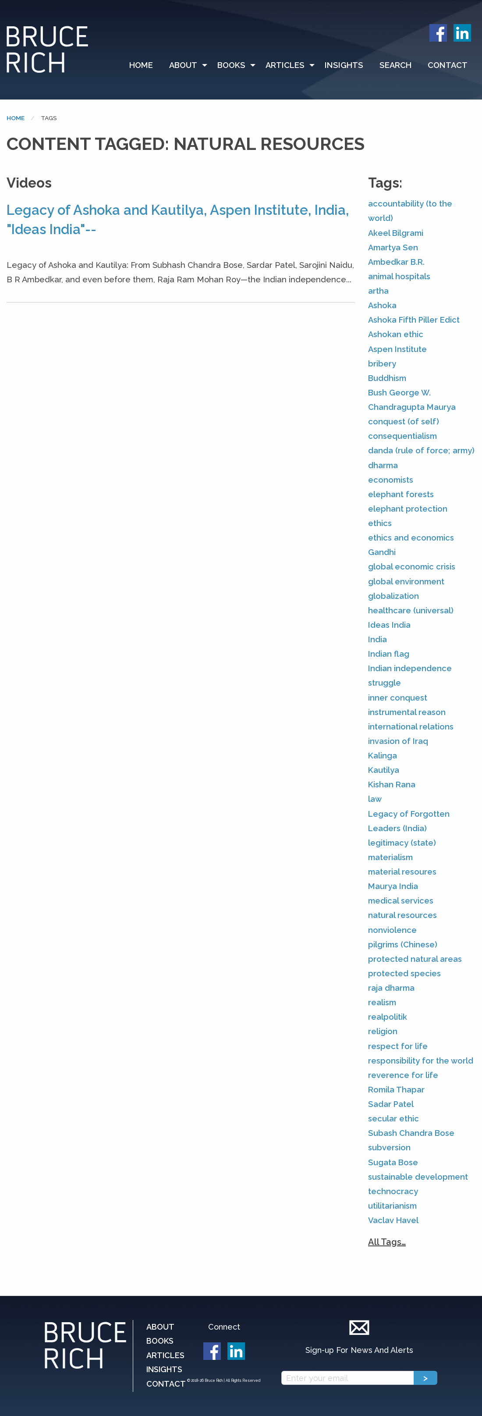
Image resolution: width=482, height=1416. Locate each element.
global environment (406, 581)
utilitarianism (392, 1205)
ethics (380, 523)
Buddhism (387, 378)
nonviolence (392, 930)
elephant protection (407, 508)
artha (378, 290)
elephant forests (401, 494)
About (183, 65)
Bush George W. (399, 392)
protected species (404, 973)
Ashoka (382, 305)
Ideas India (389, 625)
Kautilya (383, 770)
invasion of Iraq (398, 741)
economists (390, 479)
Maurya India (393, 886)
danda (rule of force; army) (421, 450)
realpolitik (387, 1016)
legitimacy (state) (402, 842)
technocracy (393, 1191)
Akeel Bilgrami (395, 233)
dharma (383, 465)
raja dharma (391, 988)
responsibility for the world (420, 1060)
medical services (400, 900)
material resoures (402, 871)
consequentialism (402, 436)
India (377, 639)
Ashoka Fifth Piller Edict (414, 319)
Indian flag (388, 653)
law (375, 799)
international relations (411, 726)
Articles (285, 65)
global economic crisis (411, 566)
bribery (382, 363)
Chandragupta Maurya (412, 407)
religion (382, 1031)
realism (382, 1002)
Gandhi (382, 552)
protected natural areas (415, 959)
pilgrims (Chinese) (402, 944)
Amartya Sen (393, 247)
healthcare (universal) (411, 610)
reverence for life (403, 1075)
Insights (344, 65)
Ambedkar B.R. (396, 262)
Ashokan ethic (395, 334)
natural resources (402, 915)
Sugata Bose (393, 1162)
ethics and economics (411, 537)
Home (141, 65)
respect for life (398, 1046)
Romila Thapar (396, 1089)
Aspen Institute (397, 349)
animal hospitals (399, 276)
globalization (393, 596)
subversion (389, 1147)
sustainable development (418, 1176)
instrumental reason (407, 712)
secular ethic (393, 1118)
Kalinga (382, 755)
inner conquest (397, 697)
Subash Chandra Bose (411, 1133)
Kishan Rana (391, 784)
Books (231, 65)
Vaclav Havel (393, 1220)
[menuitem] (145, 65)
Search (395, 65)
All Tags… (387, 1242)
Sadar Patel (391, 1104)
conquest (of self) (403, 421)
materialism (390, 857)
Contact (448, 65)
